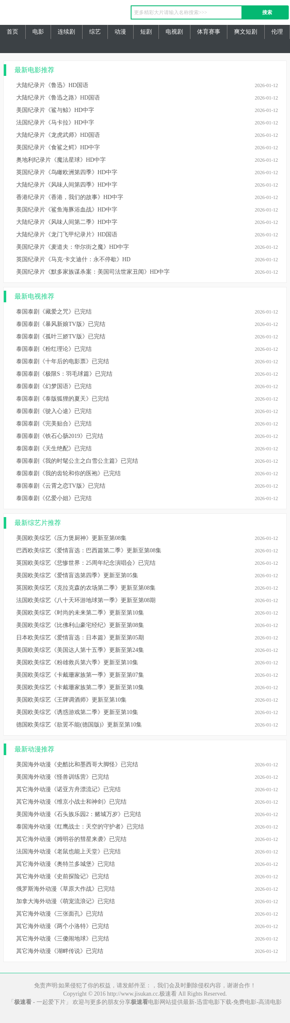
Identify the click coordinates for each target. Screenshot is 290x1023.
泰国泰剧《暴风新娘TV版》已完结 (60, 324)
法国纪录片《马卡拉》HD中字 (55, 122)
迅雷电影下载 (214, 1002)
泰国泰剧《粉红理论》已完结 (54, 349)
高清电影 (270, 1002)
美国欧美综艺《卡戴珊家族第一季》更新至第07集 (80, 675)
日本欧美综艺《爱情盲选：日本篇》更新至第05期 (80, 637)
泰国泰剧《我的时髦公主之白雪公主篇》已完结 (77, 461)
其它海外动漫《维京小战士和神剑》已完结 (71, 802)
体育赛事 (208, 32)
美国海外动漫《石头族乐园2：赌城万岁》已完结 (78, 814)
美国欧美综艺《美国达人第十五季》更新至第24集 (80, 650)
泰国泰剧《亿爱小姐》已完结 (54, 498)
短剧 (146, 32)
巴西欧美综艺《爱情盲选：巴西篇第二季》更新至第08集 (88, 550)
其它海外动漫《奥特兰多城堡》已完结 (65, 864)
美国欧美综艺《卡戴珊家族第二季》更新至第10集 (80, 687)
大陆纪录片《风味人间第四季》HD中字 (66, 185)
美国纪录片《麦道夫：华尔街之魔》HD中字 (72, 247)
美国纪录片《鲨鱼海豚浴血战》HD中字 (66, 210)
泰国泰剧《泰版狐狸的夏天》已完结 (62, 399)
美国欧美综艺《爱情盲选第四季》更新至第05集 (77, 575)
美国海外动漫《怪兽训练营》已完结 (62, 777)
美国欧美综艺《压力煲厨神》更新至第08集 (71, 538)
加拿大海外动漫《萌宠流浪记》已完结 (65, 901)
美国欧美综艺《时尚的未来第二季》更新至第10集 (80, 613)
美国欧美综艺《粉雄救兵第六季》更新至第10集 (77, 662)
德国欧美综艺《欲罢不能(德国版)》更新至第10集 (79, 725)
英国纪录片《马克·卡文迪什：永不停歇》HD (73, 259)
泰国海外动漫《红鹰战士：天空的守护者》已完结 (80, 827)
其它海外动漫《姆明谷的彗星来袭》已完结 (71, 839)
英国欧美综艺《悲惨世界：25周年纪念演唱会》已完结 (86, 563)
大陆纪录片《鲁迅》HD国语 (52, 85)
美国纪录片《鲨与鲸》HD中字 (55, 110)
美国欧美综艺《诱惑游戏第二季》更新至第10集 (77, 712)
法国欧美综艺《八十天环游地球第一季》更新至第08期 (86, 600)
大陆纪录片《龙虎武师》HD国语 (58, 135)
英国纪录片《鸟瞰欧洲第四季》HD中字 (66, 172)
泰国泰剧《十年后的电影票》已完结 (62, 361)
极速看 (55, 14)
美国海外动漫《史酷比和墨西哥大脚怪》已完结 (77, 764)
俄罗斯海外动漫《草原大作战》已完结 (65, 889)
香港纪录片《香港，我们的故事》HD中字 (69, 197)
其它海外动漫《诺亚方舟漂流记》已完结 (68, 789)
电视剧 (174, 32)
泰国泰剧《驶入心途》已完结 (54, 411)
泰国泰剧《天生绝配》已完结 (54, 448)
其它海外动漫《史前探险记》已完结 (62, 876)
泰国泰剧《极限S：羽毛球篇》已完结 (64, 374)
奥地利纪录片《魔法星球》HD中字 (61, 160)
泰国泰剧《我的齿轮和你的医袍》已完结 (68, 473)
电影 (38, 32)
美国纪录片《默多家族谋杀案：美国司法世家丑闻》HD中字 (93, 272)
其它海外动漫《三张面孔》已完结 (59, 914)
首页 (12, 32)
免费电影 (244, 1002)
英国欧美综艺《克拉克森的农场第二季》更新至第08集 (86, 588)
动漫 (120, 32)
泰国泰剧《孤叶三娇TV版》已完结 (60, 336)
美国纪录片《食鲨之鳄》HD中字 (58, 147)
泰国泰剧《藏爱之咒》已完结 (54, 312)
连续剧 (66, 32)
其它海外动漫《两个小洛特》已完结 (62, 926)
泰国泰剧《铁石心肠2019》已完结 (59, 436)
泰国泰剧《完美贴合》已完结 (54, 423)
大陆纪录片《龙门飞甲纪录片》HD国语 (66, 234)
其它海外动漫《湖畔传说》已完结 (59, 951)
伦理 (277, 32)
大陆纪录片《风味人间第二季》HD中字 (66, 222)
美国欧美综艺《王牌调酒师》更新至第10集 (71, 700)
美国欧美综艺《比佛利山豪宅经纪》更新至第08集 (80, 625)
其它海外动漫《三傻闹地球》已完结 (62, 939)
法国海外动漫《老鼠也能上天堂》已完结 (68, 851)
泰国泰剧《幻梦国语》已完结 (54, 386)
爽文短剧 (245, 32)
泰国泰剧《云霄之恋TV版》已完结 (60, 486)
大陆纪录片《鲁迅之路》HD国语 (58, 98)
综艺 (95, 32)
